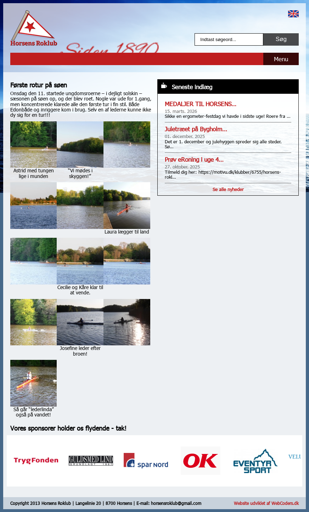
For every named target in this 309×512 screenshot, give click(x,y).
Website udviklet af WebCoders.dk (266, 503)
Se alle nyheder (228, 189)
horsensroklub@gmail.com (176, 503)
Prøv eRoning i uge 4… (194, 159)
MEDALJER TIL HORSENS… (200, 104)
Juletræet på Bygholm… (196, 129)
